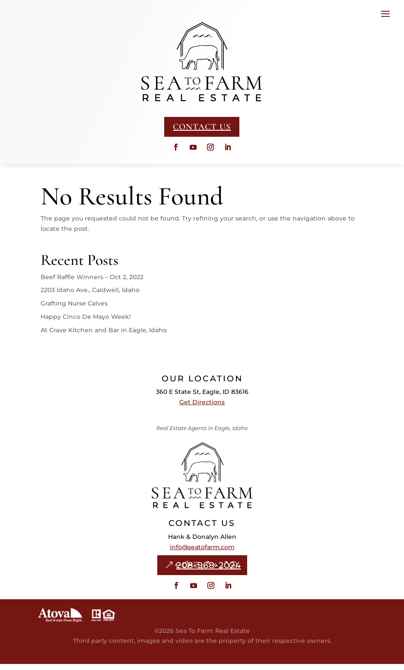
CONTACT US (202, 127)
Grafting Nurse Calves (74, 309)
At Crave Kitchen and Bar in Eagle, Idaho (104, 336)
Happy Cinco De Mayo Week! (86, 323)
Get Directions (202, 408)
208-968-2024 (208, 571)
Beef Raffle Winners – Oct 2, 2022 (92, 283)
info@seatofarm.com (202, 553)
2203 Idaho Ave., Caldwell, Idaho (90, 296)
